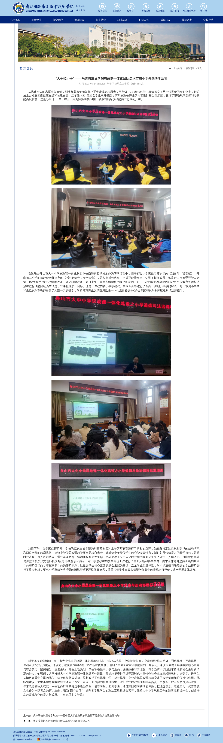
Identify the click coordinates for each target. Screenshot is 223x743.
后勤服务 (165, 20)
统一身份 (174, 6)
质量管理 (36, 20)
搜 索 (203, 6)
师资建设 (79, 20)
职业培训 (122, 20)
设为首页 (146, 6)
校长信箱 (102, 6)
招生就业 (101, 20)
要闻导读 (190, 68)
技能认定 (187, 20)
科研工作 (144, 20)
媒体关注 (117, 6)
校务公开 (131, 6)
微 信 (189, 735)
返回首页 (80, 9)
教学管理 (58, 20)
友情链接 (203, 735)
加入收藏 (160, 6)
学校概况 (15, 20)
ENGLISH (80, 6)
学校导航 (208, 20)
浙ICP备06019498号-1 (23, 739)
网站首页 (177, 68)
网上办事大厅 (189, 6)
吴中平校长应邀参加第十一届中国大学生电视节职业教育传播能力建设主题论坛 (76, 715)
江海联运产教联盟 (137, 735)
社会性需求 (159, 735)
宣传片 (175, 735)
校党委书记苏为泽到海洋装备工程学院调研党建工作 (61, 721)
